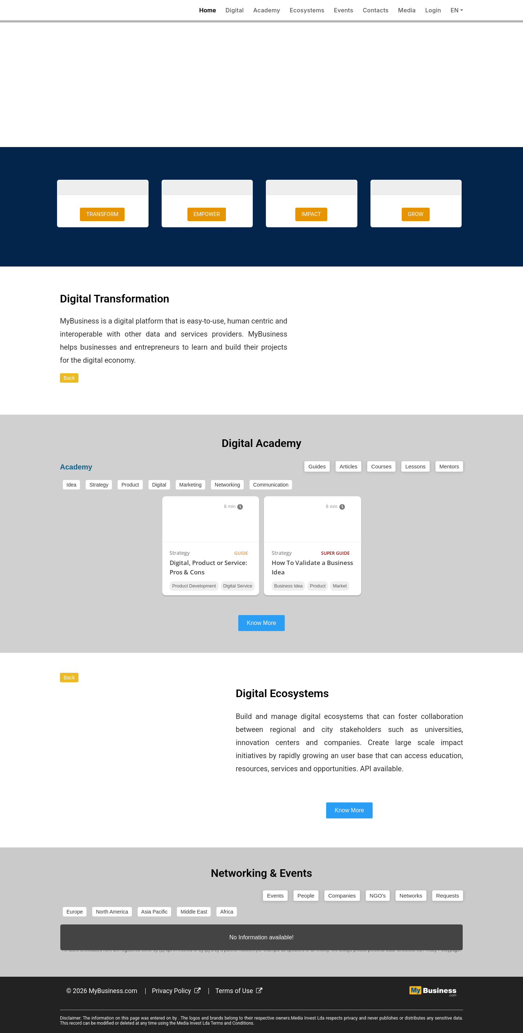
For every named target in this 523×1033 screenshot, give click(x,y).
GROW (415, 214)
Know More (261, 623)
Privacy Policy (176, 991)
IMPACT (311, 214)
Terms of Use (239, 991)
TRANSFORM (102, 214)
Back (69, 378)
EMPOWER (207, 214)
